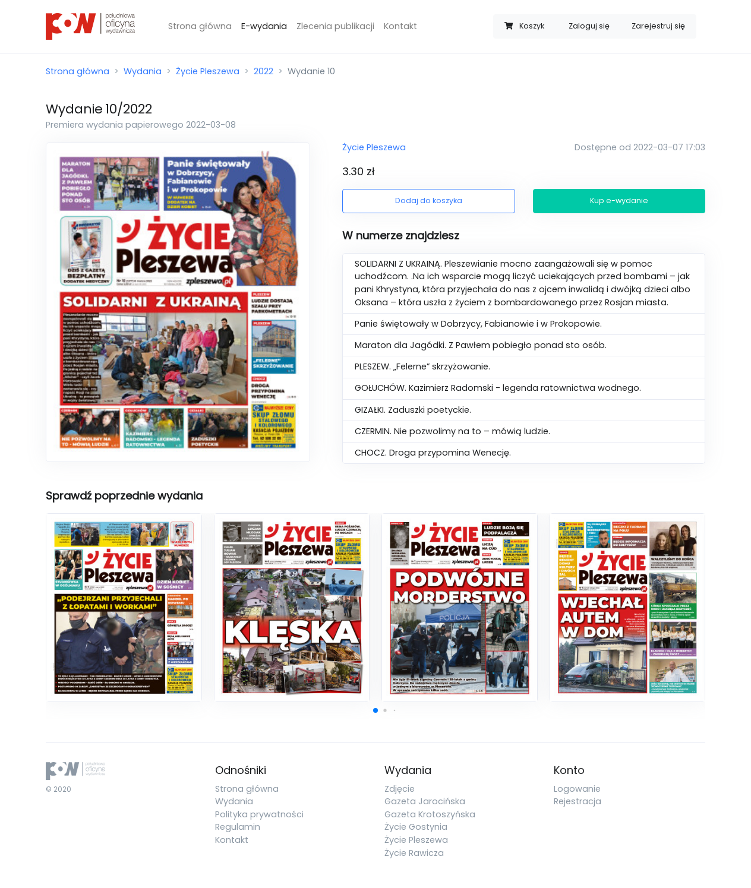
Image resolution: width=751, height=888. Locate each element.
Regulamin (237, 827)
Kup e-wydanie (619, 200)
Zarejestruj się (658, 26)
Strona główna (200, 26)
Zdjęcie (399, 789)
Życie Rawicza (414, 853)
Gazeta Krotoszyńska (429, 814)
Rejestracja (577, 801)
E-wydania (264, 26)
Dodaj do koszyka (428, 200)
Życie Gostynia (415, 827)
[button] (375, 710)
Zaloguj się (589, 26)
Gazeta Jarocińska (424, 801)
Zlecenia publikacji (335, 26)
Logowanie (577, 789)
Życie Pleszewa (207, 71)
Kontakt (400, 26)
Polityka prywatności (259, 814)
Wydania (143, 71)
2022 (263, 71)
